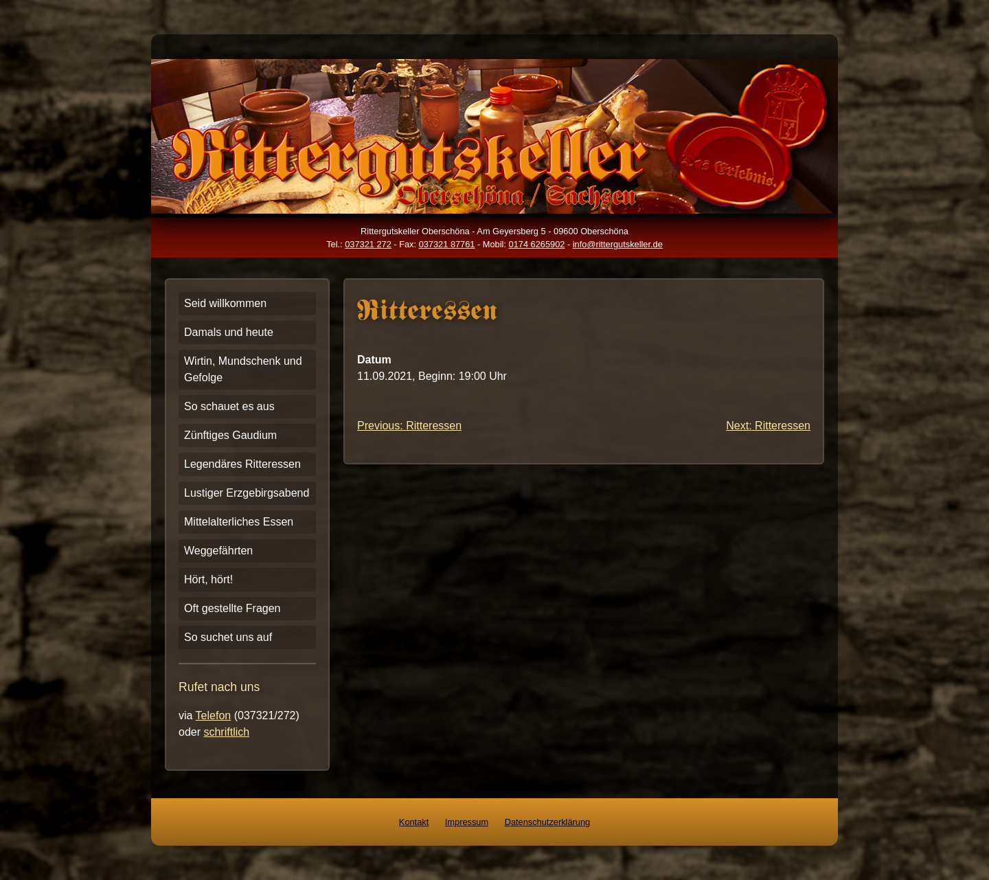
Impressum (466, 822)
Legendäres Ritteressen (242, 464)
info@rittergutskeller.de (618, 244)
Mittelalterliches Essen (238, 522)
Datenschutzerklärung (547, 822)
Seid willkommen (225, 303)
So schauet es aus (229, 406)
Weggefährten (218, 550)
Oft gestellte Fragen (232, 608)
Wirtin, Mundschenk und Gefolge (243, 369)
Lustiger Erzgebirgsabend (246, 493)
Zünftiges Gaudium (230, 435)
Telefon (213, 715)
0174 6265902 (537, 244)
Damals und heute (228, 332)
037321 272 (368, 244)
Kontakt (414, 822)
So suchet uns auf (228, 637)
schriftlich (226, 732)
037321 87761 (447, 244)
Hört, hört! (208, 579)
